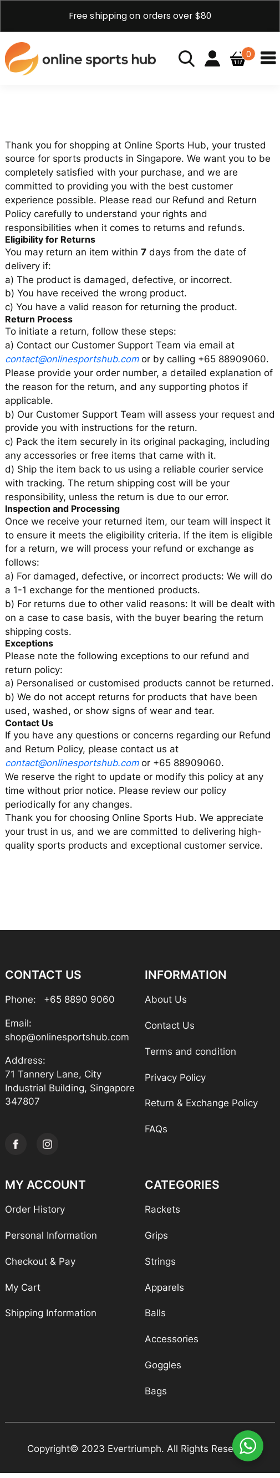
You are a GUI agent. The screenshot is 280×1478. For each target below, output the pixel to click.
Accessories (171, 1343)
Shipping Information (50, 1317)
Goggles (163, 1369)
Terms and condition (190, 1055)
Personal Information (51, 1239)
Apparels (164, 1291)
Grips (156, 1239)
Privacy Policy (175, 1081)
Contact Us (170, 1029)
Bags (156, 1395)
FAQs (156, 1133)
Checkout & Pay (40, 1265)
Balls (155, 1317)
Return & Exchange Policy (201, 1107)
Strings (160, 1265)
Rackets (162, 1213)
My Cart (22, 1291)
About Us (166, 1003)
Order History (35, 1213)
